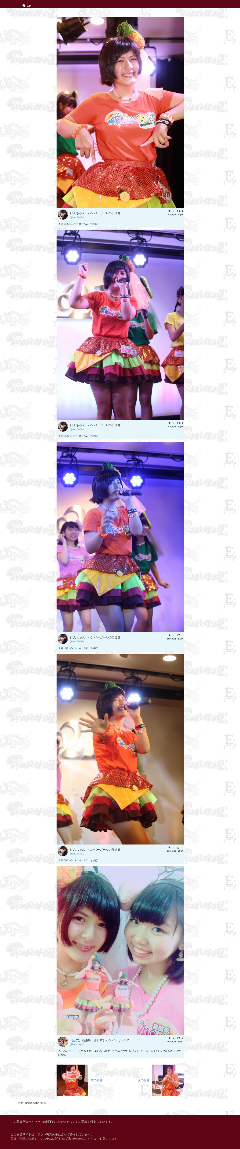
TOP (26, 5)
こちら (89, 1138)
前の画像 (80, 1080)
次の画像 (161, 1080)
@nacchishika (77, 217)
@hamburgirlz (77, 1044)
